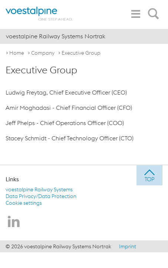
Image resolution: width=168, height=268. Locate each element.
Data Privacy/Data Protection (41, 196)
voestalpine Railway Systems (39, 189)
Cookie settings (24, 203)
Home (16, 53)
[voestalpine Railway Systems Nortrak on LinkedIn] (14, 222)
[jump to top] (149, 175)
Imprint (127, 246)
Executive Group (81, 53)
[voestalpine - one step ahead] (39, 14)
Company (43, 53)
